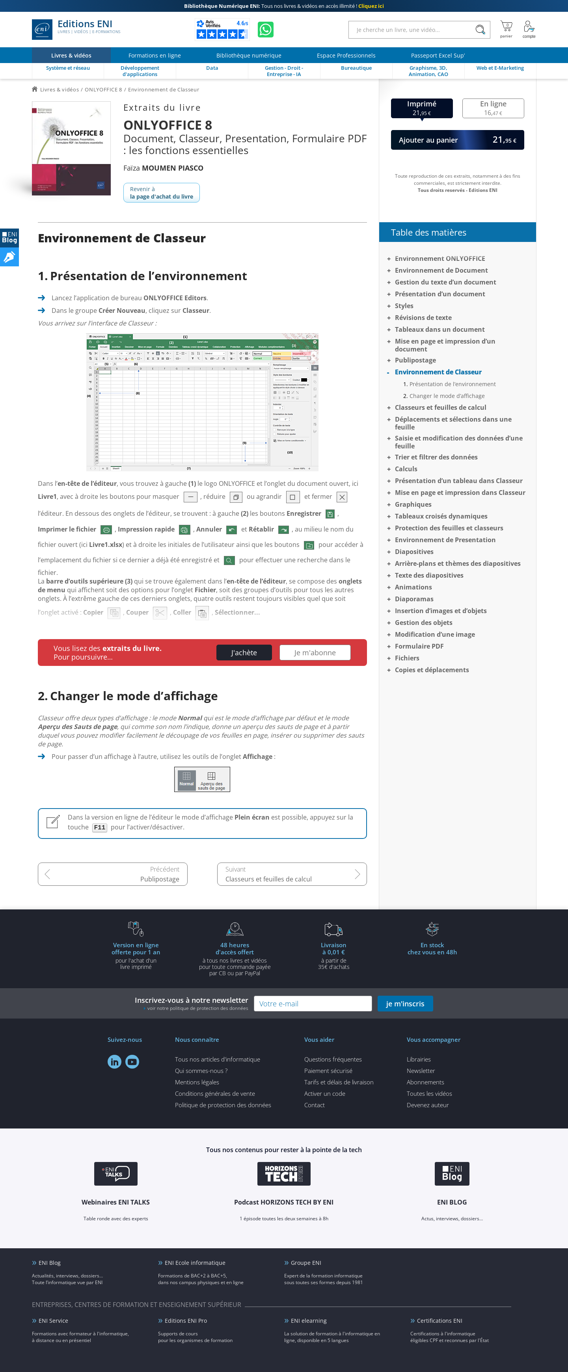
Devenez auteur (428, 1105)
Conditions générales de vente (215, 1093)
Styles (404, 306)
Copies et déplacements (432, 670)
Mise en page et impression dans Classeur (460, 492)
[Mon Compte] (529, 29)
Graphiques (413, 504)
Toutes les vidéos (429, 1093)
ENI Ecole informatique (195, 1262)
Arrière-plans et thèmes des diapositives (458, 563)
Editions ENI (76, 29)
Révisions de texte (423, 318)
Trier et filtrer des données (436, 457)
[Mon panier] (506, 29)
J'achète (244, 652)
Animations (413, 587)
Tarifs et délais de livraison (339, 1082)
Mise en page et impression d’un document (445, 345)
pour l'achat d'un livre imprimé (136, 955)
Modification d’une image (435, 634)
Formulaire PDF (419, 646)
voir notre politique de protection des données (197, 1008)
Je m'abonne (315, 652)
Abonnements (425, 1082)
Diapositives (414, 552)
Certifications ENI (439, 1320)
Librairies (419, 1059)
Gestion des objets (424, 623)
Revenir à (161, 192)
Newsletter (421, 1071)
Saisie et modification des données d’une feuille (459, 442)
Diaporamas (414, 599)
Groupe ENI (306, 1262)
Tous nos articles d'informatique (217, 1059)
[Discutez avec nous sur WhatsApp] (266, 29)
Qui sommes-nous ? (201, 1071)
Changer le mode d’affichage (447, 396)
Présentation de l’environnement (453, 384)
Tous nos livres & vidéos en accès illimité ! (284, 5)
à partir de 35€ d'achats (333, 955)
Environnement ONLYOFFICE (440, 258)
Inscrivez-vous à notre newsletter (191, 1003)
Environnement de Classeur (438, 372)
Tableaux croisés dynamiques (441, 516)
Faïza (163, 168)
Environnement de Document (441, 270)
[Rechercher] (481, 30)
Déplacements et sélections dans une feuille (453, 423)
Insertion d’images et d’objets (441, 611)
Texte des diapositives (429, 575)
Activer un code (324, 1093)
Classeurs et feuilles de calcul (268, 879)
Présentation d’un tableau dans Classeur (459, 481)
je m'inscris (405, 1003)
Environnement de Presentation (445, 540)
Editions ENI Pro (186, 1320)
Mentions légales (197, 1082)
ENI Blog (50, 1262)
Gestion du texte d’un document (445, 282)
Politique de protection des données (223, 1105)
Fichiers (407, 658)
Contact (314, 1105)
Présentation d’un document (440, 294)
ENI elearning (309, 1320)
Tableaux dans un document (440, 329)
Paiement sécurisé (328, 1071)
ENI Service (53, 1320)
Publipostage (159, 879)
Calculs (406, 469)
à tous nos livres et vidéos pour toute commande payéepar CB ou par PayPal (235, 958)
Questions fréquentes (333, 1059)
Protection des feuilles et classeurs (449, 528)
